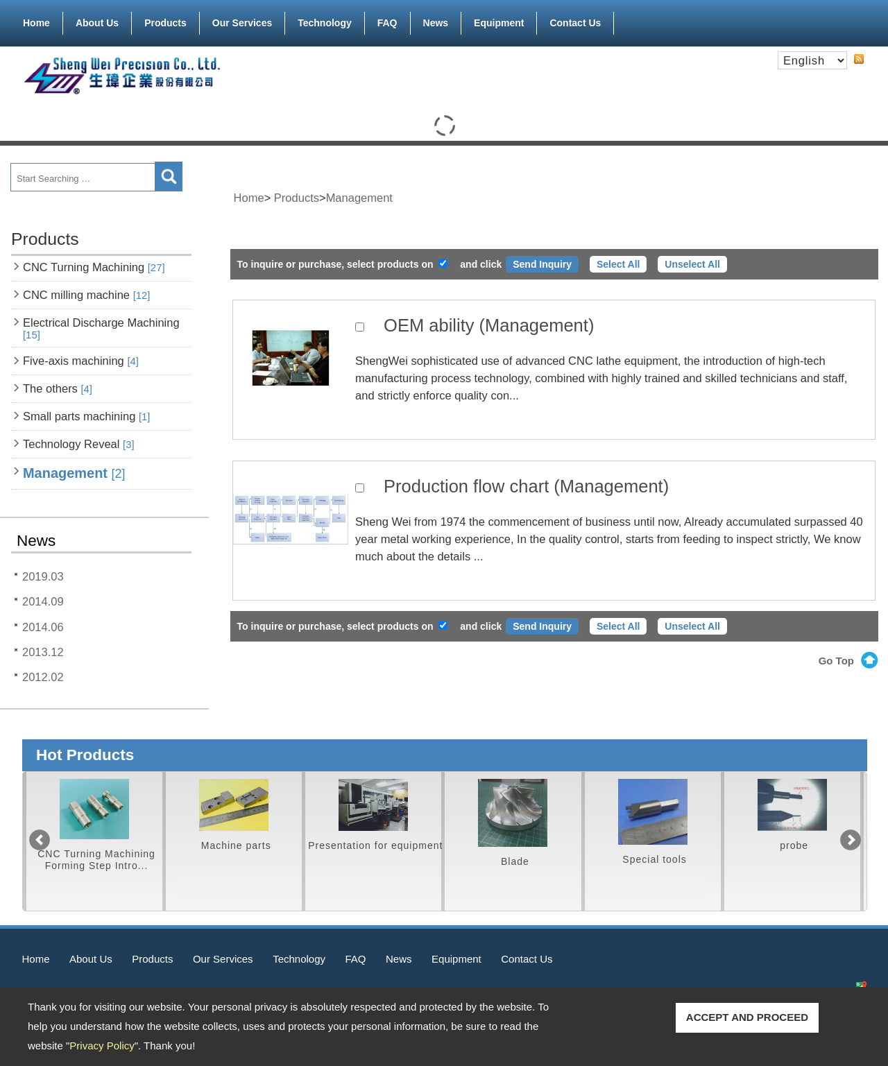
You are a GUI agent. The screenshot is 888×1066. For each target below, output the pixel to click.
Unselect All (692, 264)
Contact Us (575, 22)
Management (74, 473)
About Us (97, 20)
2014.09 (43, 601)
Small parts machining (86, 416)
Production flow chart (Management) (526, 486)
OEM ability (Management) (489, 325)
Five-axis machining (81, 360)
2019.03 (43, 576)
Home (36, 22)
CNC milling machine (86, 295)
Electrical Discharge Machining (101, 328)
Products (165, 20)
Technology (325, 22)
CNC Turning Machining (94, 267)
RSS (858, 59)
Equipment (499, 20)
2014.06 (43, 627)
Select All (618, 264)
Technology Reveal (79, 444)
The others (57, 388)
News (436, 22)
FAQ (387, 22)
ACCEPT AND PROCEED (747, 1017)
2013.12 (43, 652)
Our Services (242, 20)
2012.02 (43, 677)
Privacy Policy (101, 1045)
